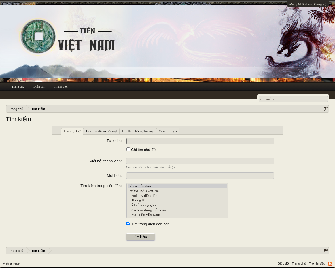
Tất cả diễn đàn (177, 186)
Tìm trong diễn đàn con (148, 224)
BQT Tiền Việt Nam (177, 214)
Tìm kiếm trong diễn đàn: (101, 186)
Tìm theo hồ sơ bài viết (138, 131)
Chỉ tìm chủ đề (141, 150)
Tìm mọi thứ (72, 131)
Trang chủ (18, 86)
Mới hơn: (114, 175)
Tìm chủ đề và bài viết (101, 131)
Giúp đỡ (283, 263)
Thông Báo (177, 200)
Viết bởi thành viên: (106, 161)
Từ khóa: (114, 141)
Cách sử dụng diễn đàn (177, 210)
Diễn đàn (39, 86)
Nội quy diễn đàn (177, 195)
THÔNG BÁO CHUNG (177, 190)
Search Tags (168, 131)
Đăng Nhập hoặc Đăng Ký (307, 4)
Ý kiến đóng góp (177, 205)
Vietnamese (11, 263)
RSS (330, 264)
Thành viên (61, 86)
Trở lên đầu (317, 263)
